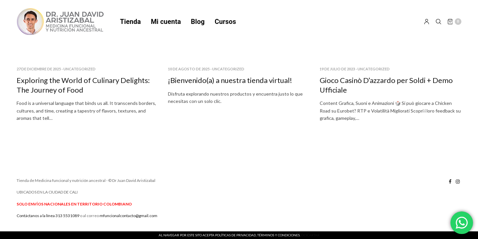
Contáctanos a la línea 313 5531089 (48, 215)
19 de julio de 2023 (337, 69)
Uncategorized (79, 69)
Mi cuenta (166, 22)
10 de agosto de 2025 (188, 69)
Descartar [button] (310, 235)
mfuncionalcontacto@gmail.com (128, 215)
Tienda (130, 22)
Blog (198, 22)
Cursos (225, 22)
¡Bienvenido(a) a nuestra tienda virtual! (230, 80)
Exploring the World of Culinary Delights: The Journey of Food (83, 85)
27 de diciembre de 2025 (39, 69)
